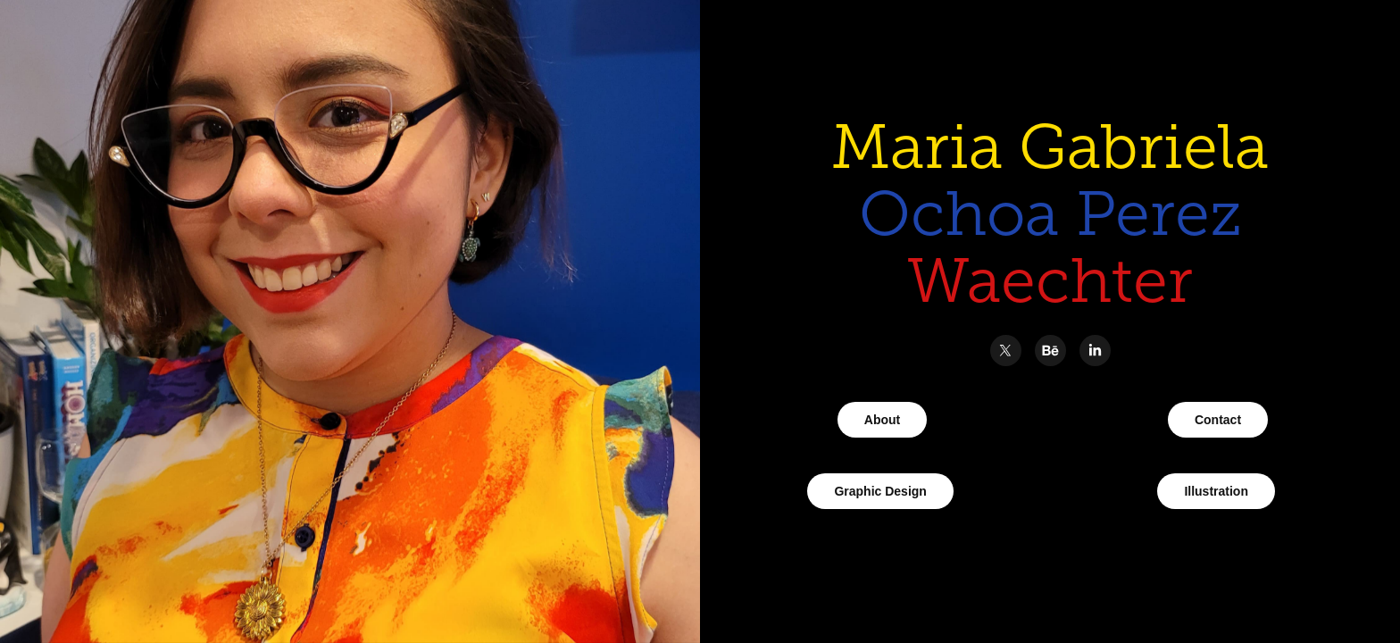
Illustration (1216, 491)
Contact (1218, 420)
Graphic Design (880, 491)
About (882, 420)
